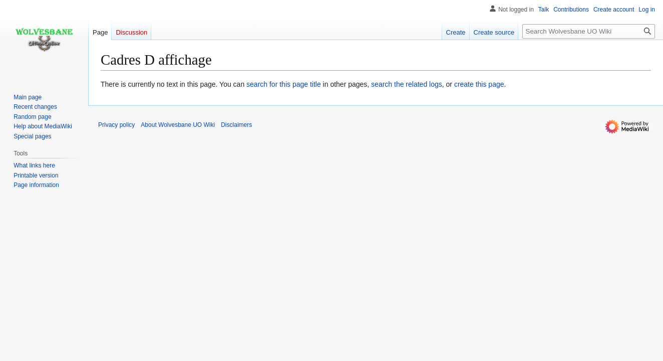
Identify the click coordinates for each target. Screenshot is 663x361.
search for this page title (283, 84)
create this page (479, 84)
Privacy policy (116, 124)
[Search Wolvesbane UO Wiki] (588, 31)
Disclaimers (236, 124)
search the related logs (406, 84)
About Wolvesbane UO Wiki (178, 124)
